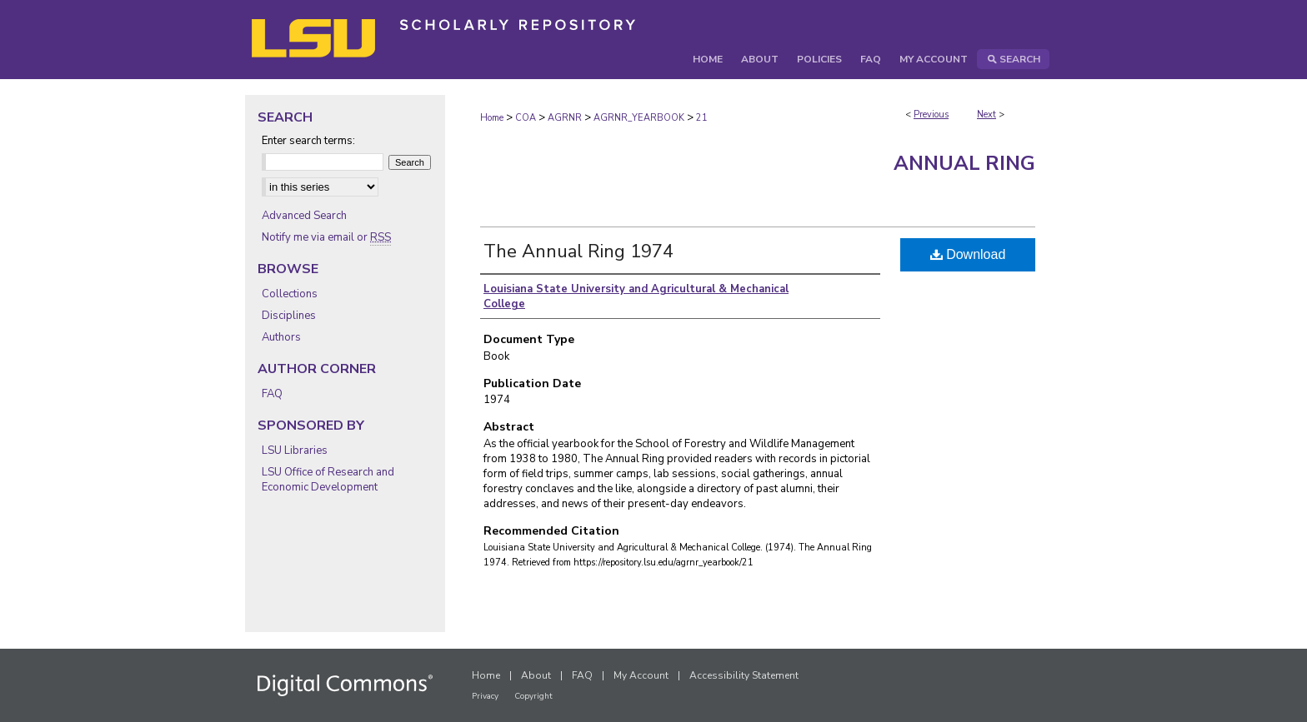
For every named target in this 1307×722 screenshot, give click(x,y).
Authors (281, 337)
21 (702, 118)
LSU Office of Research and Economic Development (328, 480)
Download (968, 254)
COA (525, 118)
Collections (290, 293)
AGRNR (565, 118)
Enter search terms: (308, 140)
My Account (641, 675)
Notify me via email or (326, 237)
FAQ (272, 393)
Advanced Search (304, 215)
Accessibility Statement (744, 675)
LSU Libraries (295, 450)
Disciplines (289, 315)
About (536, 675)
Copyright (533, 696)
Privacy (485, 696)
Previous (931, 114)
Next (986, 114)
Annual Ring (964, 163)
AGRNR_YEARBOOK (638, 118)
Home (491, 118)
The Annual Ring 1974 (578, 251)
